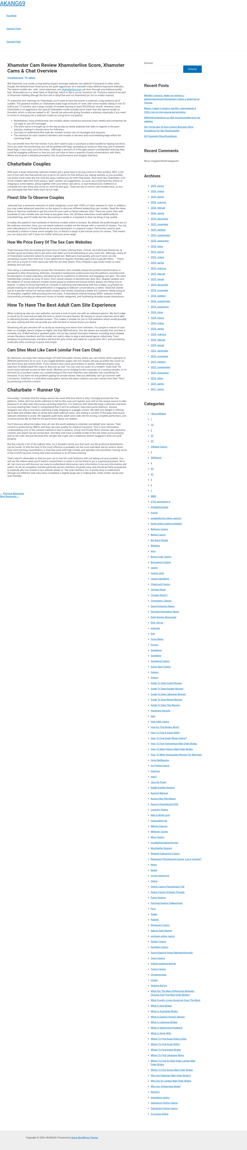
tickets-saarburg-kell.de (163, 963)
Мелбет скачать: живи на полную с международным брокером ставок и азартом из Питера (171, 99)
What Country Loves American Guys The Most (175, 1000)
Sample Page (14, 28)
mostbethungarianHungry (164, 842)
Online (154, 881)
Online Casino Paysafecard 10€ (168, 886)
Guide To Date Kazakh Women (167, 688)
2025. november (159, 224)
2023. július (157, 378)
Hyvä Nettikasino (160, 760)
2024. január (157, 345)
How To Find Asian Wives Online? (169, 738)
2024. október (158, 295)
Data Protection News (162, 606)
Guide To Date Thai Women (165, 705)
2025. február (158, 273)
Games (154, 672)
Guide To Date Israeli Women (166, 683)
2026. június (157, 185)
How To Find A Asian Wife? (165, 732)
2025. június (157, 251)
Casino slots (157, 573)
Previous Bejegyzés (12, 493)
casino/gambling (160, 578)
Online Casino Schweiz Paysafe (168, 892)
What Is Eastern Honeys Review (168, 1016)
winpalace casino (160, 1097)
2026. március (158, 202)
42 (152, 474)
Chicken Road (158, 589)
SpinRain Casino (159, 947)
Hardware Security (161, 710)
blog (153, 551)
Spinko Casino (158, 941)
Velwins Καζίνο (159, 985)
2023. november (159, 356)
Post (153, 908)
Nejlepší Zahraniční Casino (165, 853)
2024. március (158, 334)
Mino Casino (157, 837)
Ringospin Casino (160, 925)
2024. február (158, 339)
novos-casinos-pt (160, 875)
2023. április (157, 383)
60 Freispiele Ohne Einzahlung (160, 136)
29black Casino (159, 446)
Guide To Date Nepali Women (166, 699)
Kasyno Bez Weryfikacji (163, 798)
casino (154, 567)
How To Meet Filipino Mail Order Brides (172, 749)
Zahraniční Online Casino (164, 1108)
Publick (155, 919)
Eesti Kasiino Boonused (163, 617)
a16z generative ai (160, 501)
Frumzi (154, 644)
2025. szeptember (160, 235)
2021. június (157, 389)
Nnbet (154, 870)
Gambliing (156, 650)
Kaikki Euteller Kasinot (163, 787)
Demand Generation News (165, 611)
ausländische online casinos (166, 518)
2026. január (157, 213)
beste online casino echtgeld (166, 523)
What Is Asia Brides (161, 1005)
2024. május (157, 323)
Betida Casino (158, 534)
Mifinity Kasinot (159, 826)
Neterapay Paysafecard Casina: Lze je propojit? (176, 859)
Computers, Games (161, 600)
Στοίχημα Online (159, 1114)
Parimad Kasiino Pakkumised (166, 903)
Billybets (155, 545)
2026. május (157, 191)
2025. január (157, 279)
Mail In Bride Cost (160, 815)
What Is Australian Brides (164, 1011)
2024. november (159, 290)
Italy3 (154, 776)
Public (154, 914)
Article (154, 512)
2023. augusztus (160, 372)
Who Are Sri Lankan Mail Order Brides (171, 1080)
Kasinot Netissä (159, 793)
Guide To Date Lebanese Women (168, 694)
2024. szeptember (160, 301)
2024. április (157, 328)
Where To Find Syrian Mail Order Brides (172, 1070)
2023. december (159, 350)
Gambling (156, 655)
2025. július (157, 246)
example (155, 628)
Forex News (157, 639)
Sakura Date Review (161, 930)
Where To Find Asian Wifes (165, 1044)
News (154, 864)
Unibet (154, 980)
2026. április (157, 196)
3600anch (156, 457)
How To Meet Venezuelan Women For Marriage (176, 754)
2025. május (157, 257)
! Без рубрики (158, 413)
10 (152, 424)
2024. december (159, 284)
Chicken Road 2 (159, 595)
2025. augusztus (160, 240)
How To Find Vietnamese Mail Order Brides (174, 743)
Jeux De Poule (158, 782)
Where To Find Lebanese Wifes (167, 1055)
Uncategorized (15, 77)
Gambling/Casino (160, 661)
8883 (153, 496)
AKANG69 (12, 3)
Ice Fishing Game (160, 765)
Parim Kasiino (158, 897)
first (153, 633)
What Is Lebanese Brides (164, 1022)
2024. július (157, 312)
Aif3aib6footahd (159, 507)
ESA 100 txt (157, 622)
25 (152, 441)
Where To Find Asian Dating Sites (168, 1038)
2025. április (157, 262)
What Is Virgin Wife (161, 1033)
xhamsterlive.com (71, 89)
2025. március (158, 268)
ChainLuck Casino (160, 584)
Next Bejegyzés (10, 496)
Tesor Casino (158, 958)
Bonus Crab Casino (161, 556)
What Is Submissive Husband (166, 1027)
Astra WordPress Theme (84, 1137)
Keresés (148, 63)
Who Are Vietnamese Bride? (166, 1086)
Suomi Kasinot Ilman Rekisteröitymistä (172, 952)
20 (152, 435)
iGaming (155, 771)
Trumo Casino (158, 969)
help (153, 716)
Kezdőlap (12, 15)
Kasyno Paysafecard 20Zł (164, 804)
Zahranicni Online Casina (164, 1102)
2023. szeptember (160, 367)
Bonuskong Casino (161, 562)
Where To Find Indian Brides (166, 1049)
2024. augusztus (160, 306)
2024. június (157, 317)
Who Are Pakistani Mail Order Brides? (171, 1075)
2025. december (159, 218)
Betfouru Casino (159, 529)
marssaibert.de (159, 820)
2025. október (158, 229)
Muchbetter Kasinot (161, 848)
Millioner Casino (159, 831)
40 (152, 468)
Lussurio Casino (159, 809)
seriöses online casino (163, 936)
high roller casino (160, 721)
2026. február (158, 207)
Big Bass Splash (159, 540)
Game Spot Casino (161, 666)
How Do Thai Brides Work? (165, 727)
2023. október (158, 361)
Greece (154, 677)
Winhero (155, 1092)
